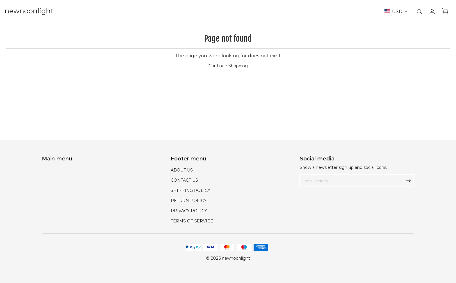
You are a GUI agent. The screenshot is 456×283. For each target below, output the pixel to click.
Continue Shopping (228, 65)
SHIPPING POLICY (190, 190)
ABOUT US (182, 170)
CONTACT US (184, 180)
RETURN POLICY (188, 200)
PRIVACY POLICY (189, 210)
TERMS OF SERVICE (192, 221)
